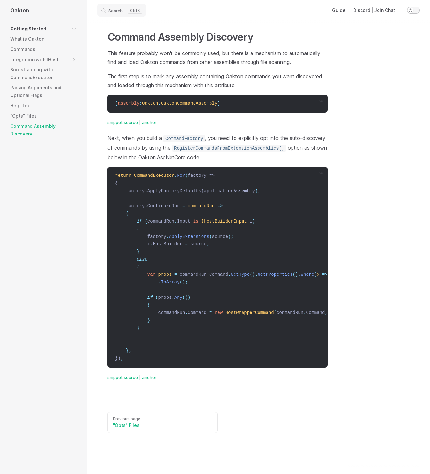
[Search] (121, 10)
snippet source (122, 122)
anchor (149, 122)
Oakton (19, 10)
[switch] (413, 10)
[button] (43, 29)
